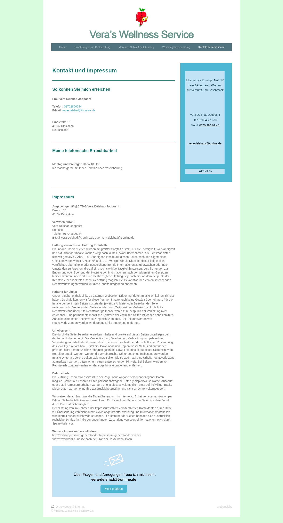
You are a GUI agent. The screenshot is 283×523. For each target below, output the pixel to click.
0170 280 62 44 (209, 125)
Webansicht (224, 506)
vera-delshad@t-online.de (78, 110)
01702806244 (73, 106)
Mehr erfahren (114, 488)
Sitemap (80, 506)
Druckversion (62, 506)
